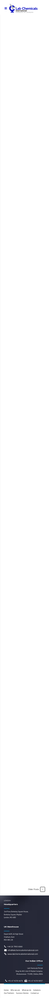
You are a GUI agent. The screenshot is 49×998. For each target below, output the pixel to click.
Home (6, 990)
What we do (26, 990)
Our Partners (9, 993)
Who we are (15, 990)
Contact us (35, 993)
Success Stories (22, 993)
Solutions (37, 990)
